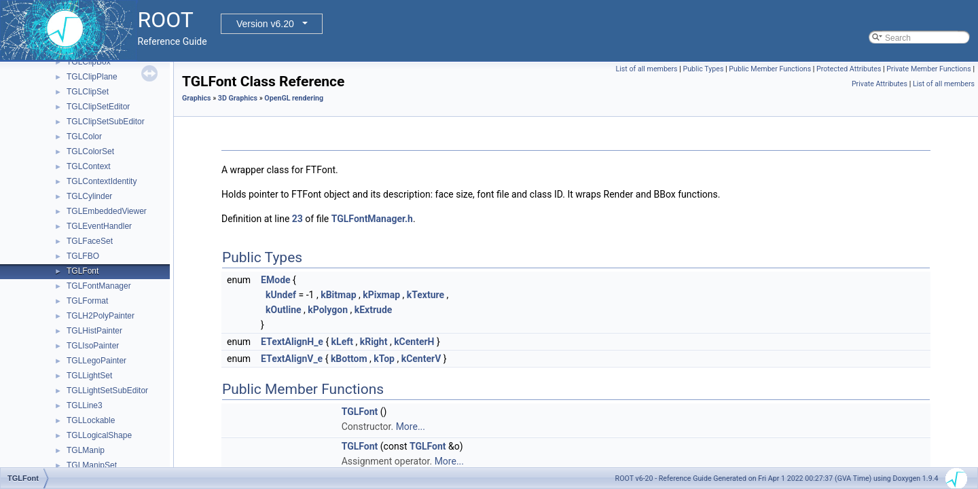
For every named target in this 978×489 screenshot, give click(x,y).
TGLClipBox (89, 62)
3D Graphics (237, 98)
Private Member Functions (928, 69)
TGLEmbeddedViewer (107, 211)
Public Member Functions (770, 69)
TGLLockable (91, 420)
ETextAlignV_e (292, 358)
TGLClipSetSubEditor (106, 121)
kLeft (342, 341)
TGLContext (89, 166)
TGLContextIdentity (102, 181)
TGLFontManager (99, 286)
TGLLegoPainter (96, 360)
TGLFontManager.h (372, 218)
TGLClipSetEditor (98, 106)
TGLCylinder (89, 196)
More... (410, 426)
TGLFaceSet (90, 241)
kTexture (425, 294)
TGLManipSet (92, 465)
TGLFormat (87, 301)
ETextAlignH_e (292, 341)
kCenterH (414, 341)
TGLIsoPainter (93, 345)
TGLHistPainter (94, 331)
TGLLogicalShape (99, 435)
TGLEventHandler (99, 226)
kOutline (284, 309)
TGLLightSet (89, 375)
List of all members (647, 69)
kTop (384, 358)
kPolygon (328, 309)
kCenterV (421, 358)
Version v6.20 (265, 23)
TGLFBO (83, 256)
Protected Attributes (848, 69)
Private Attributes (879, 83)
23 (297, 218)
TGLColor (84, 136)
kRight (374, 341)
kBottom (349, 358)
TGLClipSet (88, 91)
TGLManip (86, 450)
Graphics (196, 98)
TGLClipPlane (92, 77)
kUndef (281, 294)
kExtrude (374, 309)
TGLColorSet (90, 151)
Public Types (703, 69)
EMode (275, 279)
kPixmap (381, 294)
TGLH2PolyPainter (100, 316)
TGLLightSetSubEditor (107, 390)
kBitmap (338, 294)
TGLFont (82, 271)
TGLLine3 (85, 405)
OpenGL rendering (293, 98)
